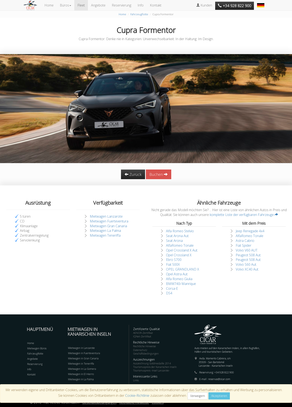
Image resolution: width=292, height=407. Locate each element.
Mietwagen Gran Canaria (108, 226)
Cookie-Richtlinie (137, 395)
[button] (261, 3)
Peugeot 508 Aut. (248, 255)
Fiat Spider (243, 245)
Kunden (204, 5)
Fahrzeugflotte (139, 14)
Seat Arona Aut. (177, 235)
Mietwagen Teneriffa (105, 235)
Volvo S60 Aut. (246, 264)
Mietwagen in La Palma (81, 379)
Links (136, 380)
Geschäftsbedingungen (146, 353)
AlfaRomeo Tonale (180, 245)
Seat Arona (174, 240)
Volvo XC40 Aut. (247, 269)
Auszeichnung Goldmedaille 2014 (152, 363)
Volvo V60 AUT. (247, 250)
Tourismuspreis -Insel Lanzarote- (151, 370)
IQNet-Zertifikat (142, 336)
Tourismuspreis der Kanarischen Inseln (155, 367)
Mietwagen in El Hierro (81, 374)
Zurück (133, 174)
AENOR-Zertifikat (143, 333)
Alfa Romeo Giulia (179, 279)
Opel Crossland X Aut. (182, 250)
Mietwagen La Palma (105, 230)
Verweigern (197, 396)
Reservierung (121, 5)
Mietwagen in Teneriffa (81, 363)
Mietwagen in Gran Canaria (83, 358)
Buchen (158, 174)
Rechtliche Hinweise (144, 346)
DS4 (169, 293)
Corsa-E (172, 288)
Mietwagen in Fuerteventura (84, 353)
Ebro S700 (173, 259)
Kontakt (155, 5)
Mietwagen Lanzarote (106, 216)
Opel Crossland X (179, 255)
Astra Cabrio (245, 240)
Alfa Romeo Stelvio (180, 231)
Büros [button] (65, 5)
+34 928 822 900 (224, 372)
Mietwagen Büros (36, 348)
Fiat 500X (173, 264)
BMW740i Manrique (181, 283)
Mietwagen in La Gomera (82, 369)
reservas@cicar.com (219, 379)
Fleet (81, 5)
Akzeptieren (219, 396)
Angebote (98, 5)
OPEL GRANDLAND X (182, 269)
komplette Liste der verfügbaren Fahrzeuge (244, 214)
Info (141, 5)
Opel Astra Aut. (177, 274)
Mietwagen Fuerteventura (109, 221)
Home (49, 5)
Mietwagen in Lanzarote (81, 348)
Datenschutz (140, 350)
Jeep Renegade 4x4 (250, 231)
